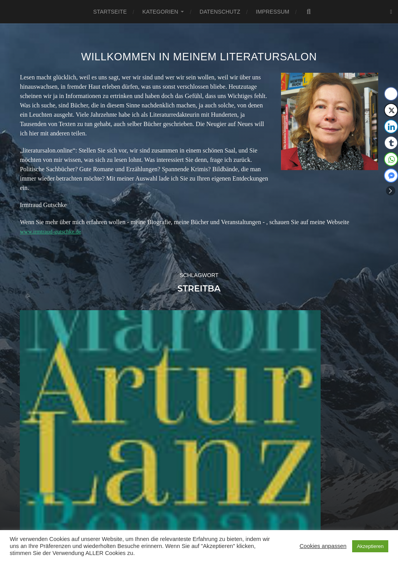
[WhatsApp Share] (391, 159)
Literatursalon (208, 521)
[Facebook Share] (391, 94)
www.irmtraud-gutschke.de (53, 231)
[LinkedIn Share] (391, 126)
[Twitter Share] (391, 110)
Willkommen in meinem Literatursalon (199, 57)
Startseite (110, 12)
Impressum (272, 12)
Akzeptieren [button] (370, 546)
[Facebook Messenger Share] (391, 176)
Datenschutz (219, 12)
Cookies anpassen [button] (323, 546)
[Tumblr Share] (391, 143)
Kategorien (160, 12)
